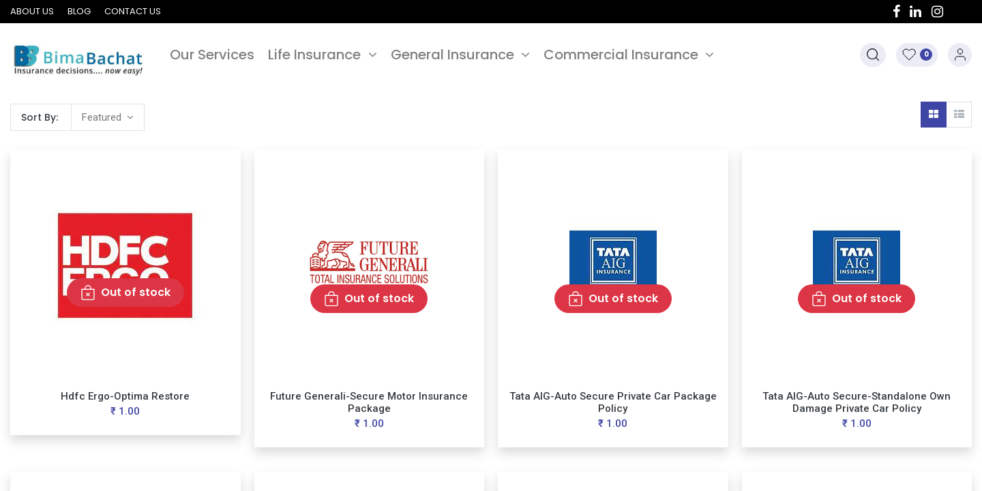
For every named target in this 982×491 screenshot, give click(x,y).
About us (32, 11)
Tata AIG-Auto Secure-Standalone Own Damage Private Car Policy (856, 402)
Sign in (960, 55)
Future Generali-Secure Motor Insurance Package (369, 402)
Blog (79, 11)
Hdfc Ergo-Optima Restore (125, 396)
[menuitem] (212, 55)
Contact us (132, 11)
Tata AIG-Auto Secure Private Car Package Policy (613, 402)
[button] (873, 55)
